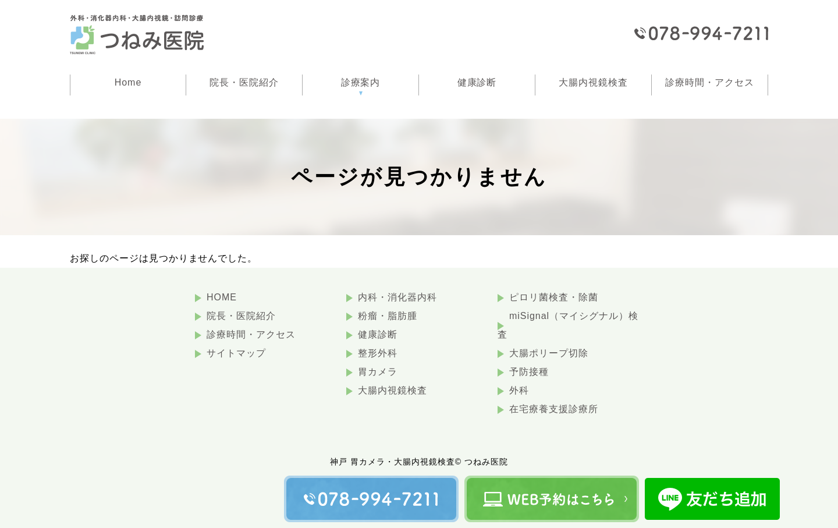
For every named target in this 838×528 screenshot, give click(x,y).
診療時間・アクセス (251, 334)
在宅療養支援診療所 (553, 409)
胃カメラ (377, 372)
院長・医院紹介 (241, 316)
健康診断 (377, 334)
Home (128, 82)
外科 (519, 390)
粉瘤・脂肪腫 (387, 316)
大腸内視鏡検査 (392, 390)
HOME (222, 297)
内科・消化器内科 (397, 297)
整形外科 (377, 353)
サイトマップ (236, 353)
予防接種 (529, 372)
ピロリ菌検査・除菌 (553, 297)
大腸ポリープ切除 (548, 353)
